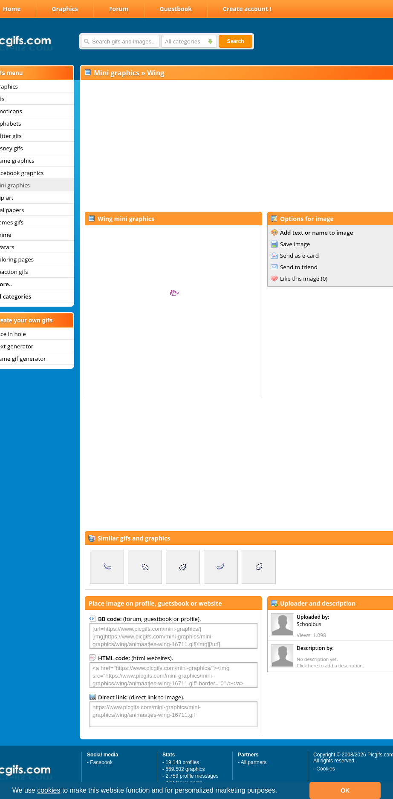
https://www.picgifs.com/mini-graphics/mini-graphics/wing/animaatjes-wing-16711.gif (173, 714)
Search (235, 41)
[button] (280, 791)
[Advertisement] (232, 145)
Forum (119, 9)
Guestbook (176, 9)
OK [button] (345, 790)
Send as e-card (299, 255)
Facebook (101, 762)
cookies (48, 790)
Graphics (65, 9)
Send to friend (299, 267)
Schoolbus (309, 624)
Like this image (299, 278)
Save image (295, 244)
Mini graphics (116, 73)
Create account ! (247, 9)
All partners (254, 762)
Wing (155, 73)
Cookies (325, 769)
